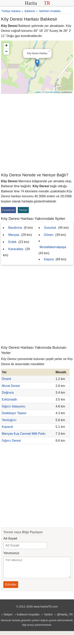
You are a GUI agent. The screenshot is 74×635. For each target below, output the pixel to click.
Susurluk (50, 227)
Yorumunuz (11, 553)
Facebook (8, 210)
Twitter (23, 210)
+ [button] (6, 46)
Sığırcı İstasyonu (13, 406)
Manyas (13, 234)
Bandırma (15, 227)
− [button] (6, 52)
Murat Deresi (11, 385)
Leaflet (37, 92)
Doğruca (8, 392)
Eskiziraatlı (9, 399)
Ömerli (6, 379)
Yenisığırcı (9, 420)
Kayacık (7, 426)
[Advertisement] (37, 133)
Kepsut (49, 259)
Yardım (48, 618)
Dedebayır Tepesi (14, 413)
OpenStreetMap (52, 92)
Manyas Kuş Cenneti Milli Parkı (23, 433)
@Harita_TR (65, 618)
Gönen (48, 234)
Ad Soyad (10, 538)
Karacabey (15, 249)
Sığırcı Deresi (11, 440)
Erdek (12, 242)
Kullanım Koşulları (28, 618)
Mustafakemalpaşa (53, 247)
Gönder (11, 588)
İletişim (8, 618)
